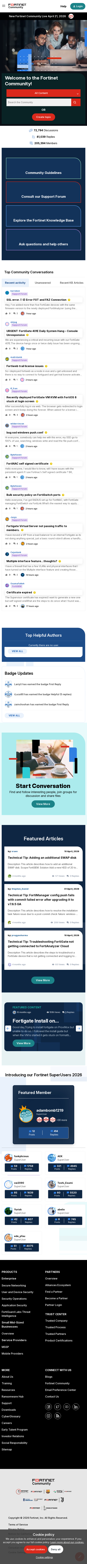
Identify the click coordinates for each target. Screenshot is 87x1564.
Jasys (13, 517)
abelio (61, 1209)
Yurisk (18, 1209)
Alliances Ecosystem (58, 1285)
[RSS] (57, 1416)
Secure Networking (14, 1285)
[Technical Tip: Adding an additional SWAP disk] (43, 863)
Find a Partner (53, 1291)
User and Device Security (17, 1292)
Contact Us (52, 1396)
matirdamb (16, 357)
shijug (13, 322)
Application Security (14, 1305)
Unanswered (43, 282)
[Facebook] (48, 1406)
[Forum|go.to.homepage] (17, 6)
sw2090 (19, 1182)
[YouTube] (66, 1406)
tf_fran (13, 389)
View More (43, 804)
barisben (15, 291)
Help (63, 6)
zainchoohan (22, 704)
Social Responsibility (14, 1442)
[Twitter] (57, 1406)
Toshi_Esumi (65, 1182)
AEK (59, 1156)
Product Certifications (58, 1340)
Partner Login (53, 1305)
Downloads (9, 1409)
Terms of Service (18, 1524)
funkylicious (21, 1156)
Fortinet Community (57, 1383)
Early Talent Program (15, 1429)
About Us (7, 1376)
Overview (8, 1333)
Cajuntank (15, 552)
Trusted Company (56, 1320)
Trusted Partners (55, 1334)
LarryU (18, 684)
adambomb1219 (49, 1110)
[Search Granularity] (43, 93)
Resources (8, 1390)
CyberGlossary (11, 1416)
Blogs (48, 1376)
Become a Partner (56, 1298)
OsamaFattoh (17, 584)
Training (7, 1383)
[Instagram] (48, 1416)
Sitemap (7, 1449)
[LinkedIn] (76, 1406)
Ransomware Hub (13, 1396)
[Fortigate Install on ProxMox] (43, 1026)
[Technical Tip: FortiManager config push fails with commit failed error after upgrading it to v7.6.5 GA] (43, 906)
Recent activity (15, 282)
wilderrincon (17, 424)
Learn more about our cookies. (67, 1542)
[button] (43, 1557)
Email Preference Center (60, 1390)
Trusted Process (55, 1327)
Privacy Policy (16, 1529)
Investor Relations (13, 1436)
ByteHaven (16, 455)
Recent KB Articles (71, 282)
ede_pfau (19, 1236)
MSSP (5, 1347)
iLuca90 (19, 694)
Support (7, 1403)
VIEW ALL (17, 651)
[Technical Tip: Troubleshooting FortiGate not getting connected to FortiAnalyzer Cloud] (43, 950)
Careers (7, 1423)
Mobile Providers (12, 1353)
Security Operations (14, 1298)
